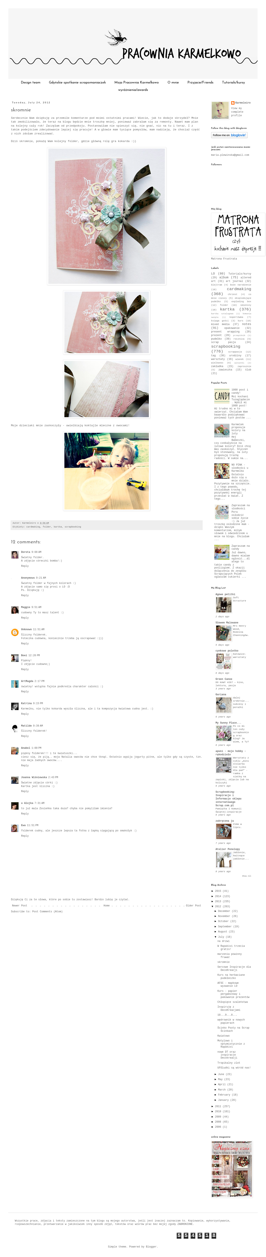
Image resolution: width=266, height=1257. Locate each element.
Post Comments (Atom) (47, 911)
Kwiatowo (223, 1035)
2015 (219, 891)
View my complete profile (237, 112)
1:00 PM (36, 748)
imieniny (245, 305)
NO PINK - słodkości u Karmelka (240, 468)
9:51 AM (36, 607)
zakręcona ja (225, 821)
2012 (219, 906)
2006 (219, 1127)
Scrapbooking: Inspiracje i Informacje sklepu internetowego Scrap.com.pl (228, 799)
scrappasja (235, 352)
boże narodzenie (240, 285)
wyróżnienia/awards (133, 90)
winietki (239, 363)
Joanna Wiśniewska (34, 777)
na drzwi (223, 941)
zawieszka (225, 369)
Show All (246, 876)
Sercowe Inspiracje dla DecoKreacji (234, 968)
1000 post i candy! (240, 391)
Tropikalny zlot (228, 1063)
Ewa (23, 825)
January (224, 1100)
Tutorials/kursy (233, 82)
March (222, 1089)
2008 (219, 1121)
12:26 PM (34, 655)
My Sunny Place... (228, 722)
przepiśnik (239, 335)
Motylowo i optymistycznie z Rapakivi (231, 1043)
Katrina (26, 703)
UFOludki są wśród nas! (234, 1067)
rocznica (238, 339)
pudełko (216, 338)
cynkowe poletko (227, 650)
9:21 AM (41, 578)
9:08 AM (36, 552)
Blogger (151, 1246)
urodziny (235, 355)
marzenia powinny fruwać (229, 956)
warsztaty (218, 359)
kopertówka (236, 317)
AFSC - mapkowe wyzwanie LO (228, 985)
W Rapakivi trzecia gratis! (231, 948)
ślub (248, 369)
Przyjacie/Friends (200, 82)
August (223, 931)
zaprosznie (244, 366)
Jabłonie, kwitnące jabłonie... (241, 855)
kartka (58, 527)
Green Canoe (224, 679)
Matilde (26, 725)
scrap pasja (223, 342)
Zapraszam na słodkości (241, 507)
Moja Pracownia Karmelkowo (136, 82)
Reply (25, 566)
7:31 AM (40, 803)
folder (47, 527)
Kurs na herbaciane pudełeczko (231, 977)
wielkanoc (217, 363)
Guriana (221, 694)
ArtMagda (27, 681)
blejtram (216, 285)
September (225, 926)
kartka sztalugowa (222, 314)
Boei (24, 655)
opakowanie (232, 328)
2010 (219, 1111)
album (223, 277)
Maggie (25, 607)
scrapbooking (73, 527)
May (221, 1079)
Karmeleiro (243, 102)
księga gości (220, 321)
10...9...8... (227, 1015)
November (225, 916)
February (225, 1094)
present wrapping (225, 331)
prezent (216, 335)
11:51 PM (32, 825)
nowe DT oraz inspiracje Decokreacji (227, 1055)
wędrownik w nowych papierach (231, 1021)
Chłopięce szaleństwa (232, 1002)
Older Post (193, 905)
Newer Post (19, 905)
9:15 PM (38, 703)
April (222, 1084)
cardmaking (33, 527)
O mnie (173, 82)
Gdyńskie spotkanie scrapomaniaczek (77, 82)
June (222, 1074)
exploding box (241, 301)
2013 (219, 901)
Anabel (25, 748)
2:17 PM (40, 681)
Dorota (25, 552)
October (224, 921)
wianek (239, 359)
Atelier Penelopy (228, 849)
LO (213, 273)
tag (213, 355)
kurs (240, 321)
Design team (30, 82)
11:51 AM (38, 629)
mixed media (220, 324)
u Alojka (27, 803)
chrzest (232, 294)
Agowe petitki (225, 594)
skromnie (21, 110)
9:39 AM (38, 725)
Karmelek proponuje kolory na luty (238, 429)
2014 (219, 896)
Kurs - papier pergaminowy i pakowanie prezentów (233, 994)
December (225, 911)
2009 (219, 1116)
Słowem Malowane (227, 622)
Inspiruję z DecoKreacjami (228, 1008)
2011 (219, 1106)
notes (246, 324)
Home (107, 905)
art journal (234, 281)
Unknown (26, 629)
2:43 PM (53, 777)
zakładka (217, 366)
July (222, 937)
